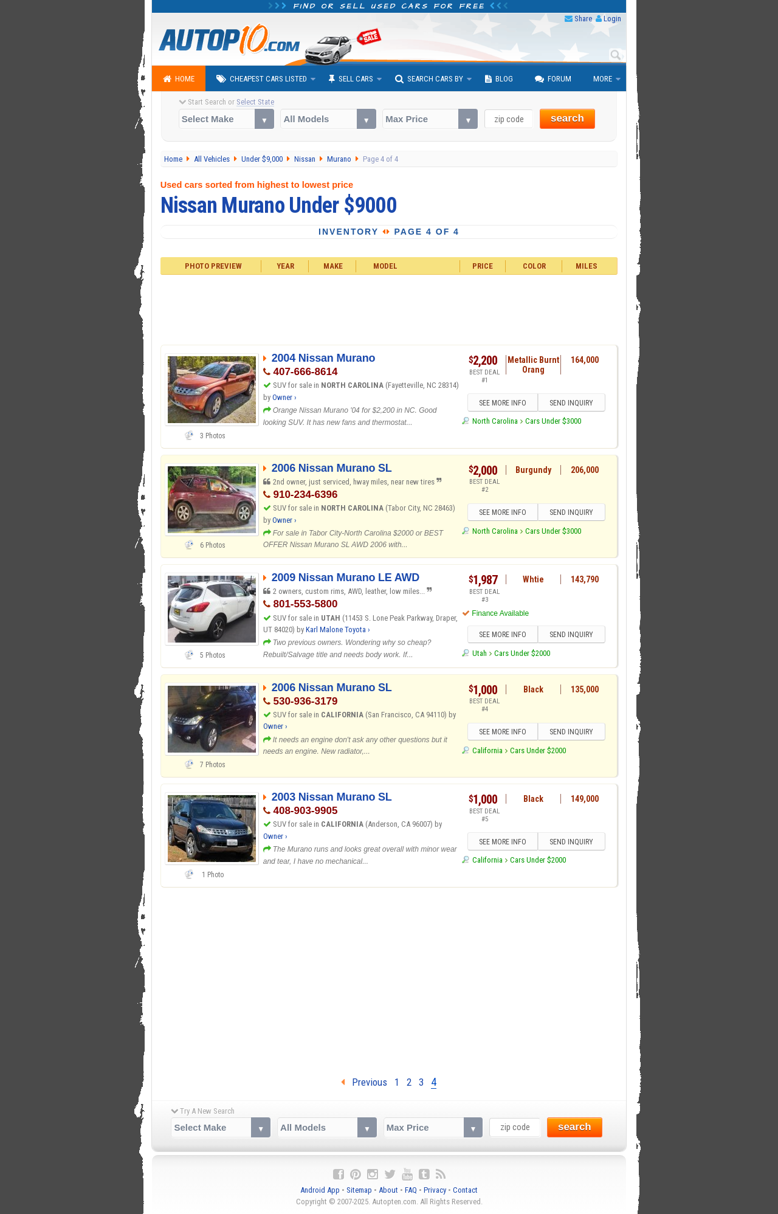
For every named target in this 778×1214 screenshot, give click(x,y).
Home (178, 79)
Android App (320, 1190)
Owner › (284, 397)
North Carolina (495, 421)
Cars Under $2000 (522, 653)
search (567, 118)
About (388, 1190)
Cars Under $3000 (553, 421)
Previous (364, 1082)
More (602, 78)
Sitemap (359, 1190)
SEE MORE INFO (502, 403)
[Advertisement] (389, 308)
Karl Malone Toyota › (338, 629)
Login (612, 18)
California (487, 750)
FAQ (411, 1190)
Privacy (435, 1190)
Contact (465, 1190)
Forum (553, 79)
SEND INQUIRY (571, 403)
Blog (499, 79)
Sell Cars (351, 79)
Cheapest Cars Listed (261, 79)
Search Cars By (429, 79)
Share (583, 18)
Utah (479, 653)
